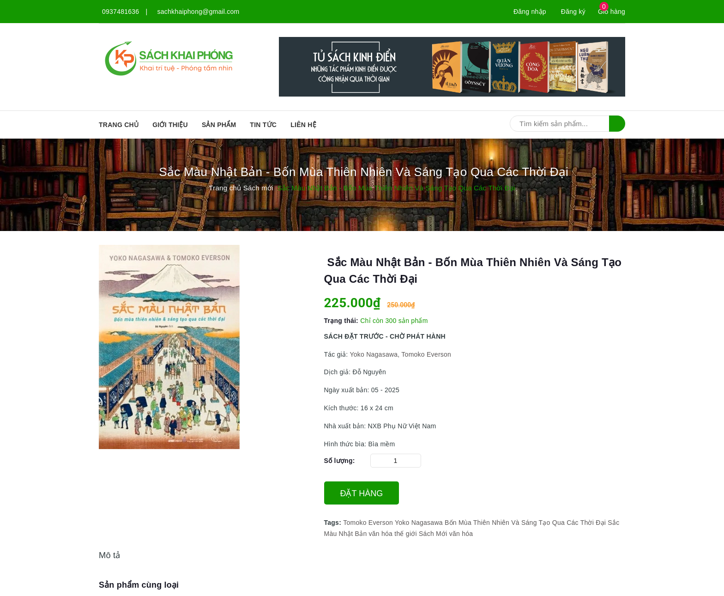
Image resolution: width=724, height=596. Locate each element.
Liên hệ (303, 124)
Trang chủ (119, 124)
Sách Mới (433, 533)
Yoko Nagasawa (419, 522)
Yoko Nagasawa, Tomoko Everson (400, 354)
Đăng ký (573, 11)
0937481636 (120, 11)
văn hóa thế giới (393, 533)
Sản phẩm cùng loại (139, 585)
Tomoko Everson (368, 522)
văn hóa (461, 533)
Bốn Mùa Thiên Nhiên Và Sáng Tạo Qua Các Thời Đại (525, 522)
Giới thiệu (170, 124)
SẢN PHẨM (219, 124)
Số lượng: (339, 460)
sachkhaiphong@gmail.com (198, 11)
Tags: (334, 522)
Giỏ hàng (611, 11)
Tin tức (263, 124)
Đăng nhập (529, 11)
